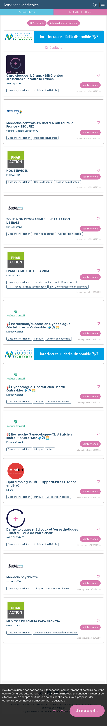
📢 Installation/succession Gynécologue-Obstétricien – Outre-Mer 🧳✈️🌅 (39, 326)
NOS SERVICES (17, 171)
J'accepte (87, 710)
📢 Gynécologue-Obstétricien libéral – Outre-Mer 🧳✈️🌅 (37, 389)
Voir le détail (59, 710)
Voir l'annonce (90, 85)
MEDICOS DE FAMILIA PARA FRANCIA (33, 622)
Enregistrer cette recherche (63, 23)
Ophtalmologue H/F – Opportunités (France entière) (41, 484)
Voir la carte (37, 23)
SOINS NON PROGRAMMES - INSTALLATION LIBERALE (38, 221)
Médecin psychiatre (22, 578)
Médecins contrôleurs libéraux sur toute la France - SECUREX (40, 125)
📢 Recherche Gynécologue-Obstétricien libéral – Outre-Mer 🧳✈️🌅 (39, 437)
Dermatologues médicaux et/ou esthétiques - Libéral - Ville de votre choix (42, 532)
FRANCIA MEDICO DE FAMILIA (27, 271)
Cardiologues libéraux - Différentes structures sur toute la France (34, 77)
